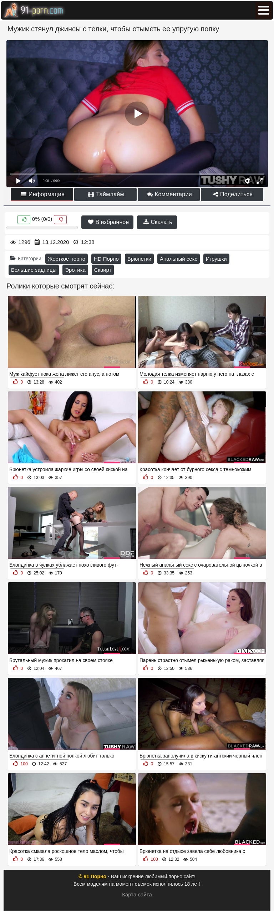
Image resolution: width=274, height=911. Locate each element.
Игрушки (216, 259)
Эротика (75, 270)
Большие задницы (33, 270)
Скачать (157, 222)
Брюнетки (139, 259)
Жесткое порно (66, 259)
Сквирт (103, 270)
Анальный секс (178, 259)
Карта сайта (137, 894)
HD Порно (106, 259)
